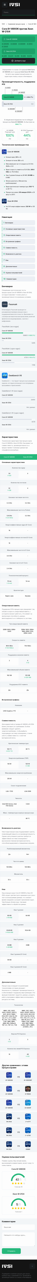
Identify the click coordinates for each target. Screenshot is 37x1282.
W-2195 (17, 56)
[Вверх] (32, 1266)
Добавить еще (19, 61)
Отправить (11, 1251)
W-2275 (10, 56)
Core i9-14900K (13, 152)
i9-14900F (22, 92)
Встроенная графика (13, 241)
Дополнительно (11, 266)
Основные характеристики (15, 229)
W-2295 (4, 56)
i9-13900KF (18, 111)
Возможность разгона (13, 254)
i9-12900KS (5, 44)
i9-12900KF (21, 44)
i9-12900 (29, 44)
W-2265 (23, 56)
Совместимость (11, 248)
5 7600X (15, 90)
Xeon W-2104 (13, 201)
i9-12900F (5, 46)
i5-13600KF (11, 109)
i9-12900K (14, 44)
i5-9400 (7, 87)
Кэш (7, 260)
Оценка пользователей (14, 273)
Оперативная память (13, 235)
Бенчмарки (9, 223)
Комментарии (11, 279)
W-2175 (29, 56)
